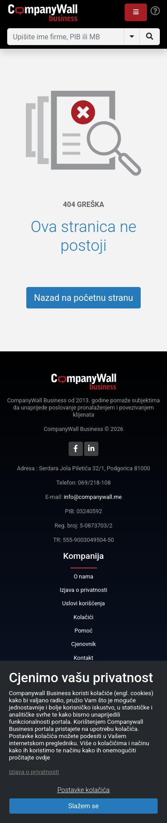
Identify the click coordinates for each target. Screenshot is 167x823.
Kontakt (83, 657)
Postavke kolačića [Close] (83, 790)
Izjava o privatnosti (83, 590)
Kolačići (83, 617)
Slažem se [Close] (83, 806)
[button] (136, 12)
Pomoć (83, 630)
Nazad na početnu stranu (83, 297)
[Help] (155, 11)
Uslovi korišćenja (83, 603)
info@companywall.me (93, 497)
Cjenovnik (83, 644)
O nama (83, 576)
